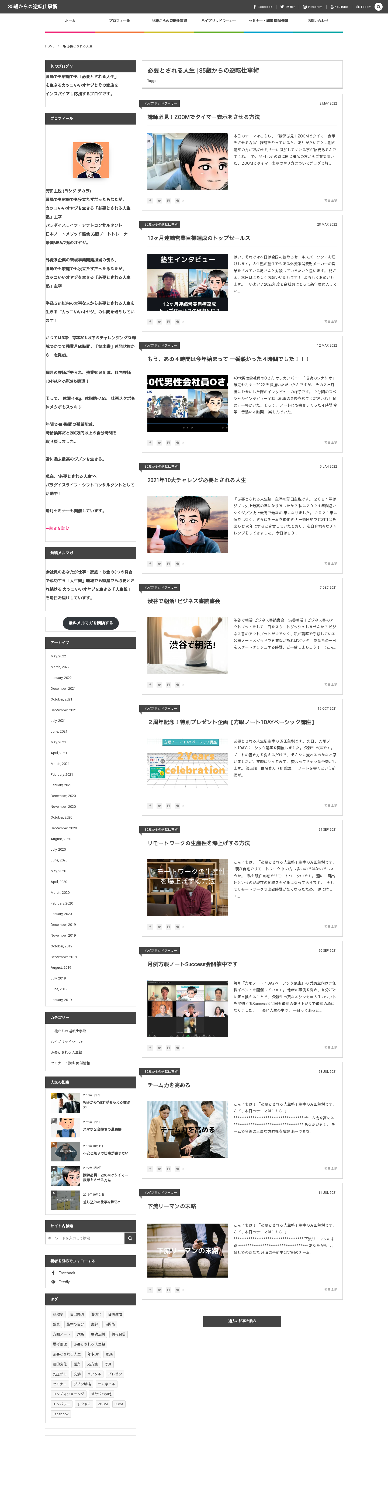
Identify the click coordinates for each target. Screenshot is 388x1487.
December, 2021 (63, 688)
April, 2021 (59, 753)
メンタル (94, 1374)
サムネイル (106, 1384)
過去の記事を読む (242, 1321)
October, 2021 (61, 699)
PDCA (119, 1404)
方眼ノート (61, 1334)
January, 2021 (61, 785)
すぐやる (84, 1404)
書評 (94, 1324)
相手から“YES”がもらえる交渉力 (106, 1104)
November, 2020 (63, 807)
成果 (80, 1334)
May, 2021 (58, 742)
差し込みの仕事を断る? (101, 1202)
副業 (77, 1364)
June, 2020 (59, 860)
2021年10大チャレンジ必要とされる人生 (196, 480)
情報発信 (119, 1334)
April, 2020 (59, 882)
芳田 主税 (330, 200)
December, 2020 (63, 796)
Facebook (61, 1414)
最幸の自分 (75, 1324)
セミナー (60, 1384)
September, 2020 (64, 828)
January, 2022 (61, 678)
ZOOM (103, 1404)
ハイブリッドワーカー (161, 103)
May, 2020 (58, 871)
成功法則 (98, 1334)
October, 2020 (61, 817)
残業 (56, 1324)
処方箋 (92, 1364)
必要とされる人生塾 (89, 1344)
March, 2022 (60, 667)
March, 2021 (60, 764)
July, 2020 (58, 849)
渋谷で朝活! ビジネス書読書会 (183, 601)
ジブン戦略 (82, 1384)
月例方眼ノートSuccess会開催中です (192, 964)
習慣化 (96, 1314)
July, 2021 (58, 721)
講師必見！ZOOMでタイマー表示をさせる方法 (203, 117)
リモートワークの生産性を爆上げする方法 (198, 843)
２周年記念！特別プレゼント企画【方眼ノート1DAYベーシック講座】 (232, 722)
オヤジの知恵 (101, 1394)
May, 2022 (58, 656)
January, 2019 (61, 1000)
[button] (379, 7)
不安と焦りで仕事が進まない (106, 1153)
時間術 (110, 1324)
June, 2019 (59, 989)
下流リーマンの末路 (171, 1206)
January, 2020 (61, 914)
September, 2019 (64, 957)
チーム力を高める (168, 1085)
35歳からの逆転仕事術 (32, 6)
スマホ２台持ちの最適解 (102, 1129)
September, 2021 (64, 710)
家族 (109, 1354)
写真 (108, 1364)
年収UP (93, 1354)
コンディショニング (68, 1394)
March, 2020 (60, 893)
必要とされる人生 (67, 1354)
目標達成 (115, 1314)
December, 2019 (63, 925)
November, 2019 (63, 935)
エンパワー (61, 1404)
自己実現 (77, 1314)
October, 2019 (61, 946)
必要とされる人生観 (66, 1052)
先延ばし (60, 1374)
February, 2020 (62, 903)
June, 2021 (59, 731)
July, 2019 (58, 978)
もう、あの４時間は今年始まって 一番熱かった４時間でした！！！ (228, 359)
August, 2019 (61, 967)
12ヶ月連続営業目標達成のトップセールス (198, 238)
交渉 (77, 1374)
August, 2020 (61, 839)
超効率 (58, 1314)
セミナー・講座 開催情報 (70, 1063)
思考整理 (60, 1344)
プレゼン (115, 1374)
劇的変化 (60, 1364)
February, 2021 (62, 774)
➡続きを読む (57, 528)
